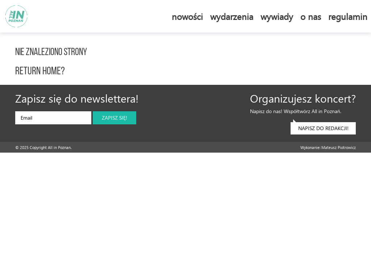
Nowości (187, 16)
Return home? (40, 71)
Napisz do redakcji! (321, 127)
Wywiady (276, 16)
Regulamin (347, 16)
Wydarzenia (231, 16)
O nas (310, 16)
